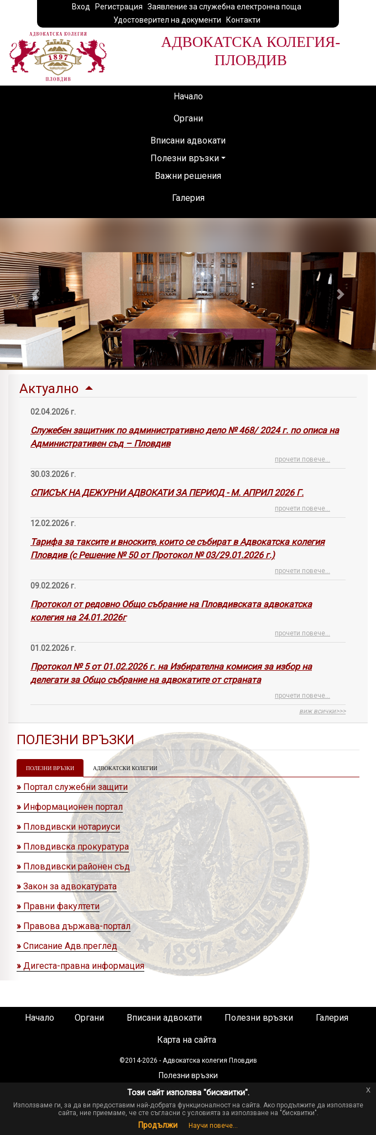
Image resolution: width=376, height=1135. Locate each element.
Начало (188, 96)
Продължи (157, 1125)
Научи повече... (213, 1125)
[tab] (188, 548)
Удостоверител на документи (167, 19)
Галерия (188, 198)
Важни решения (188, 176)
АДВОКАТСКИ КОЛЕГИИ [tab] (125, 768)
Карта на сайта (186, 1040)
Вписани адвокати (188, 140)
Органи (188, 118)
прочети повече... (302, 459)
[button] (35, 294)
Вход (81, 6)
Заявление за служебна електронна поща (224, 6)
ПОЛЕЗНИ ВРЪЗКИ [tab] (50, 768)
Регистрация (119, 6)
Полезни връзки (184, 158)
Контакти (243, 19)
